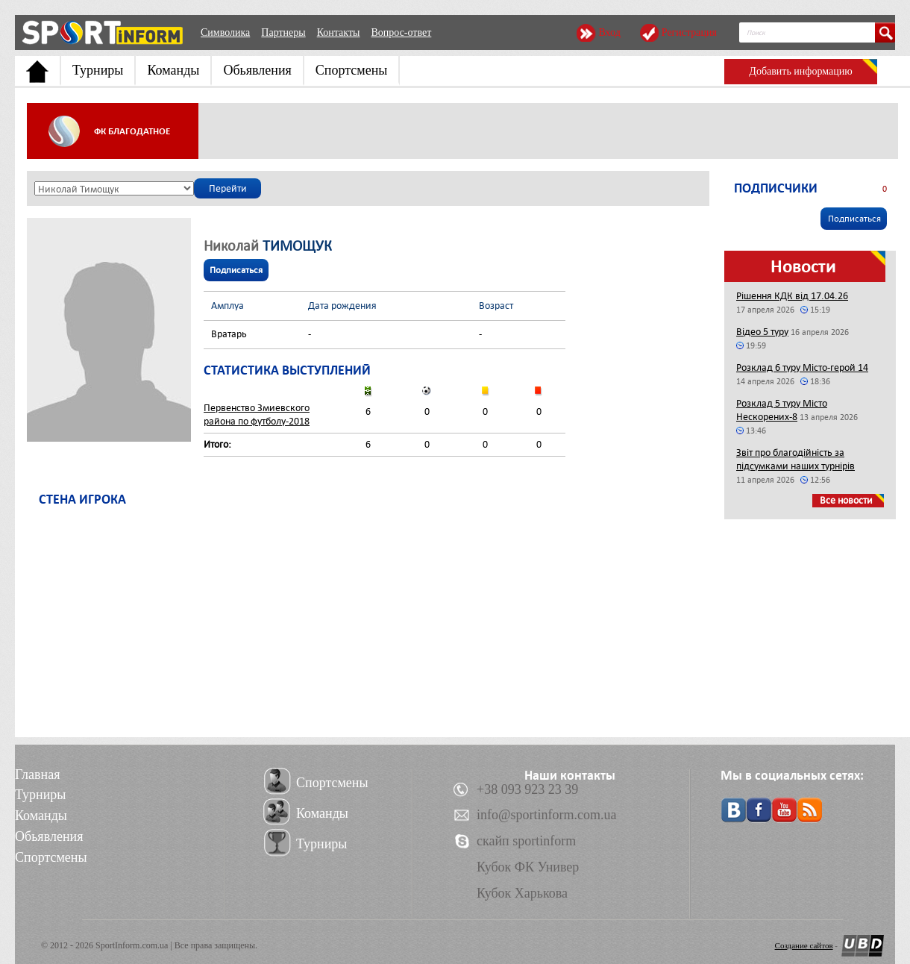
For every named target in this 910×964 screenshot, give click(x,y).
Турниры (97, 70)
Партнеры (283, 32)
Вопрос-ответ (401, 32)
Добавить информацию (800, 71)
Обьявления (257, 70)
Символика (225, 32)
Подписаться (236, 270)
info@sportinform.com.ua (547, 814)
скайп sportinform (526, 840)
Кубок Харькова (522, 893)
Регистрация (689, 32)
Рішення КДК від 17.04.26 (792, 295)
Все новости (846, 500)
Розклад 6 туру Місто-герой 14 (802, 367)
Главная (37, 774)
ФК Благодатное (132, 131)
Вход (609, 32)
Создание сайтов (804, 945)
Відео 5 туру (762, 331)
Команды (173, 70)
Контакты (338, 32)
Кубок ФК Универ (528, 867)
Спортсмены (352, 70)
